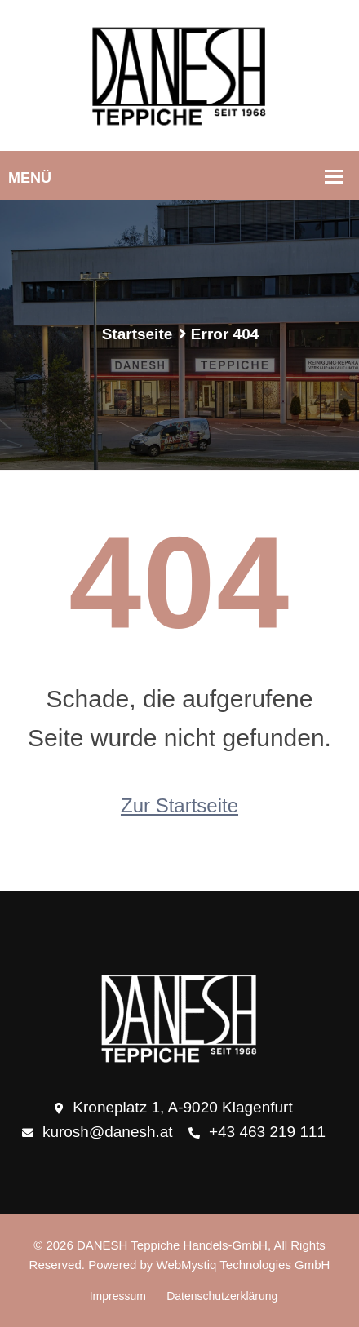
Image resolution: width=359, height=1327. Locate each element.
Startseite (137, 334)
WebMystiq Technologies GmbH (243, 1265)
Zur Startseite (179, 805)
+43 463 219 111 (257, 1133)
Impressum (118, 1296)
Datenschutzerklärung (221, 1296)
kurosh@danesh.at (97, 1133)
